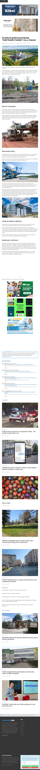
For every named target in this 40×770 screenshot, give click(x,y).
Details (24, 762)
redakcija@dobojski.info (7, 356)
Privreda (9, 710)
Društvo (4, 501)
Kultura (4, 665)
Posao (22, 723)
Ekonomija (4, 710)
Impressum (23, 719)
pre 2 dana (6, 396)
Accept (30, 766)
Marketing (23, 721)
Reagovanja (4, 429)
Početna (22, 717)
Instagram (15, 279)
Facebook (11, 279)
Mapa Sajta (23, 727)
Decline (30, 767)
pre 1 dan (6, 374)
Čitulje (22, 730)
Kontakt (22, 725)
